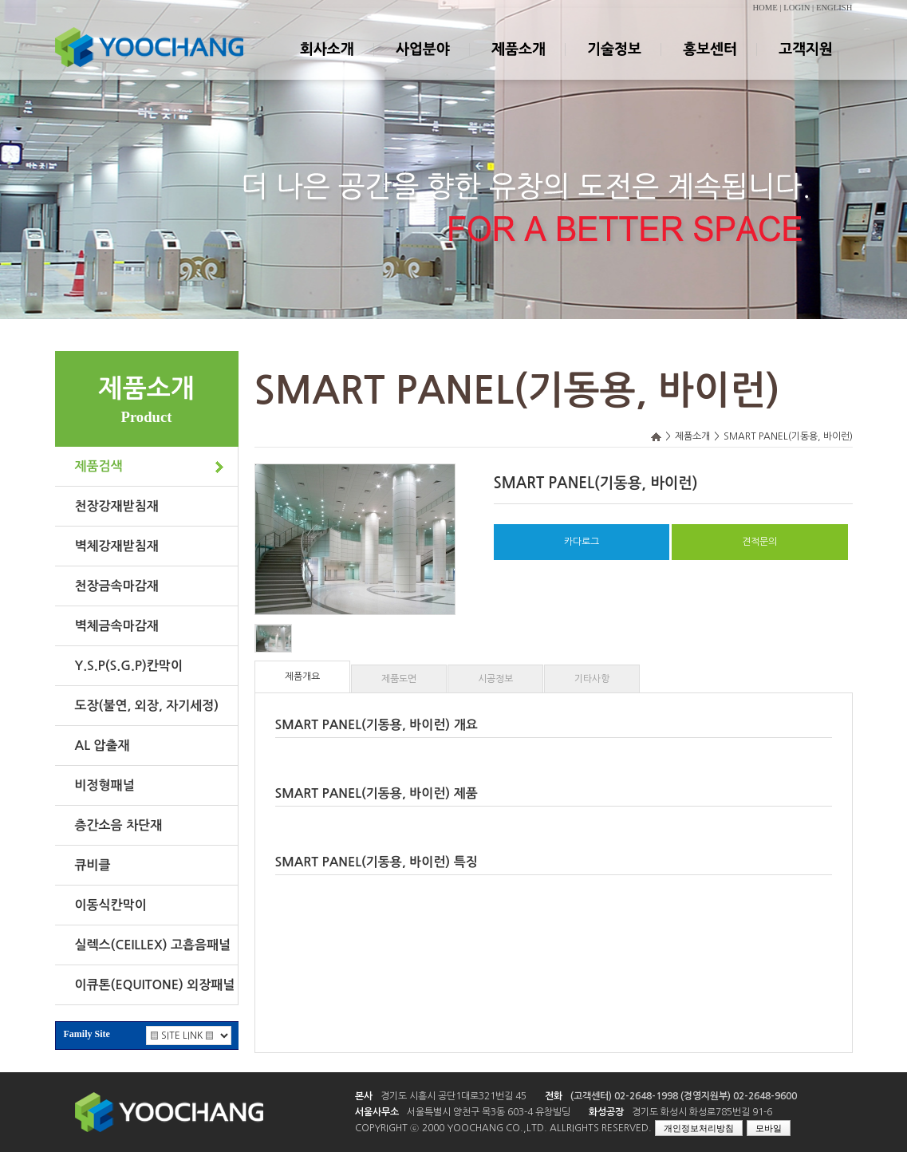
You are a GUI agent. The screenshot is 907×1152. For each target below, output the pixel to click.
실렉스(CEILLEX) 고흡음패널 (153, 945)
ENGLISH (834, 7)
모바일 (768, 1128)
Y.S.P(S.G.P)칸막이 (129, 666)
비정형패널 (105, 785)
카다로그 (581, 541)
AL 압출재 (102, 746)
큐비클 (93, 865)
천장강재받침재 (117, 506)
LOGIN (796, 7)
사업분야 (422, 63)
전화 (553, 1096)
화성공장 (606, 1112)
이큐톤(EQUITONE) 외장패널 (155, 985)
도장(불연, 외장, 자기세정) (147, 706)
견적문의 (759, 541)
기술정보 (613, 63)
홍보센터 (709, 63)
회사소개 (326, 63)
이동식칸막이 (111, 905)
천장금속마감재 (117, 586)
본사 (364, 1096)
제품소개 (518, 63)
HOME (764, 7)
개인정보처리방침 (699, 1128)
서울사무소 (377, 1112)
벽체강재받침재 (117, 546)
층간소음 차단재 (119, 825)
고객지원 (805, 63)
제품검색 (99, 466)
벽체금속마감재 (117, 626)
